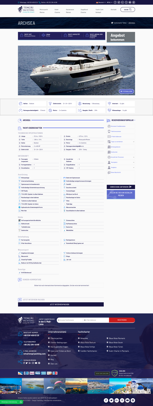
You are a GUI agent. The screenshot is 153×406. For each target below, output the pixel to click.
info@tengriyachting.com (35, 353)
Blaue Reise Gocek (116, 342)
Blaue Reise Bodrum (88, 342)
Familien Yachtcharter (88, 351)
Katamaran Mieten (70, 10)
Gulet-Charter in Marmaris (119, 351)
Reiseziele (84, 338)
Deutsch (100, 2)
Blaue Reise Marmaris (117, 338)
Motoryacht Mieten (44, 10)
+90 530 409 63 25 (32, 2)
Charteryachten (56, 338)
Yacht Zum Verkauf (99, 10)
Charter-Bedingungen (58, 342)
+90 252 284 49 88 (51, 2)
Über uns (53, 363)
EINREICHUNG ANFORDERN (121, 187)
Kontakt (114, 9)
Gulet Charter (57, 10)
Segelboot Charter (84, 10)
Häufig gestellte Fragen (59, 347)
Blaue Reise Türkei (116, 347)
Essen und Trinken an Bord (60, 351)
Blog (52, 359)
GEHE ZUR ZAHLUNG (102, 373)
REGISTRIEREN (122, 320)
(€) (109, 2)
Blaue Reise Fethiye (87, 347)
